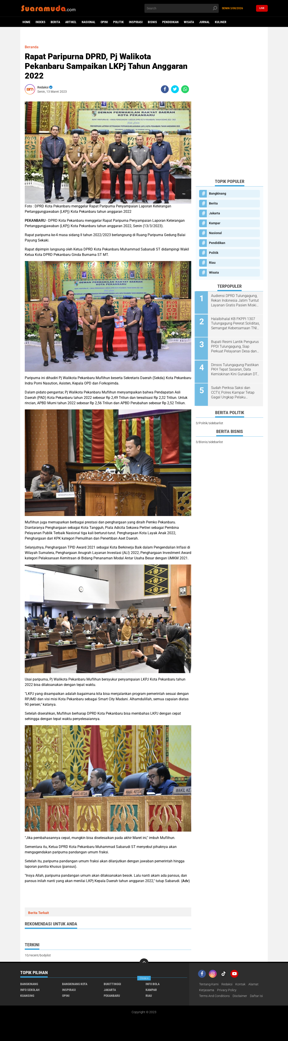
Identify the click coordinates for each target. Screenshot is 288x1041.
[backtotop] (144, 962)
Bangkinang (217, 193)
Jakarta (214, 213)
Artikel (70, 22)
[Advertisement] (229, 107)
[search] (181, 8)
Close (144, 978)
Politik (118, 22)
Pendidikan (170, 22)
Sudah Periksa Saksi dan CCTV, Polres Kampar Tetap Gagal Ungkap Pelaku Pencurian (233, 391)
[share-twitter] (175, 89)
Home (26, 22)
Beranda (31, 47)
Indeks (40, 22)
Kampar (214, 223)
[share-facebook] (165, 89)
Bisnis (152, 22)
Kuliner (220, 22)
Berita (55, 22)
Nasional (88, 22)
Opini (104, 22)
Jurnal (204, 22)
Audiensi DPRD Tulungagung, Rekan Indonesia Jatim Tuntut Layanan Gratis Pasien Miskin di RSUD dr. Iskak (235, 300)
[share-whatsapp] (185, 89)
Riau (212, 262)
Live (261, 8)
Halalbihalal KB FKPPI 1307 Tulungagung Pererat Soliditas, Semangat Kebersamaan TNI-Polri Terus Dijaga (235, 323)
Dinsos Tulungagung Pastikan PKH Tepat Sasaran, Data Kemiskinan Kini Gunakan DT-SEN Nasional (235, 369)
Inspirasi (136, 22)
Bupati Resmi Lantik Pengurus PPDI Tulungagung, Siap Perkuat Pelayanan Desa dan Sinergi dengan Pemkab (235, 346)
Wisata (189, 22)
